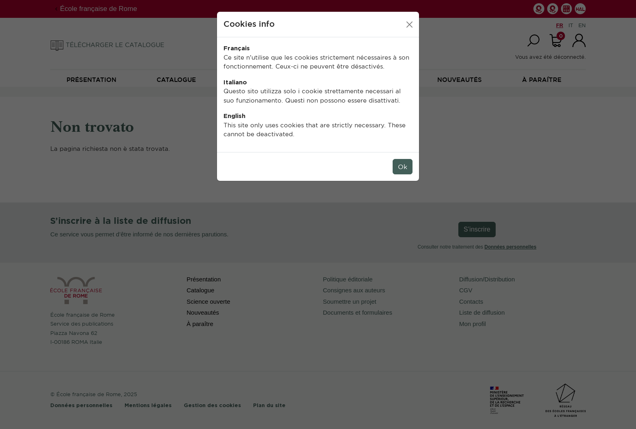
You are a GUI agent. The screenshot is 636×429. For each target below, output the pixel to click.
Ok (402, 166)
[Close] (409, 24)
